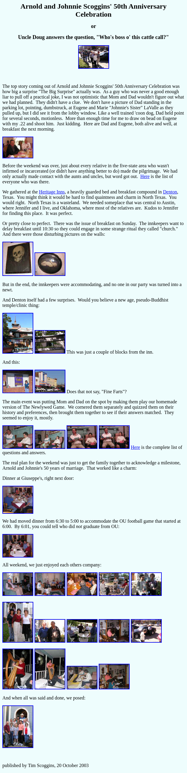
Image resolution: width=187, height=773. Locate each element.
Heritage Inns (52, 191)
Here (145, 176)
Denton (170, 191)
